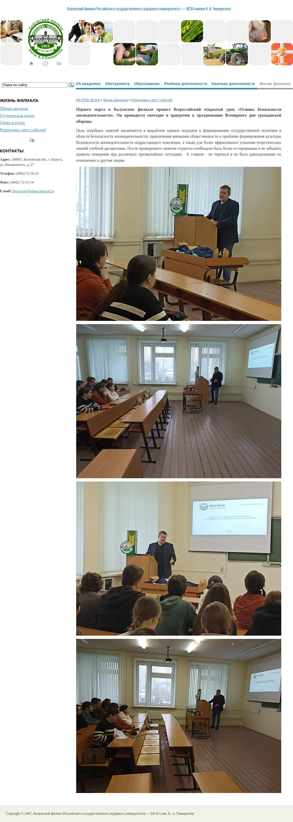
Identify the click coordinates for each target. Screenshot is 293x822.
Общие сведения (14, 108)
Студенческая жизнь (17, 115)
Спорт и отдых (12, 122)
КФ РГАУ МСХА (87, 100)
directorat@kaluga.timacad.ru (33, 191)
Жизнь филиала (115, 100)
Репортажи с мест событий (22, 130)
